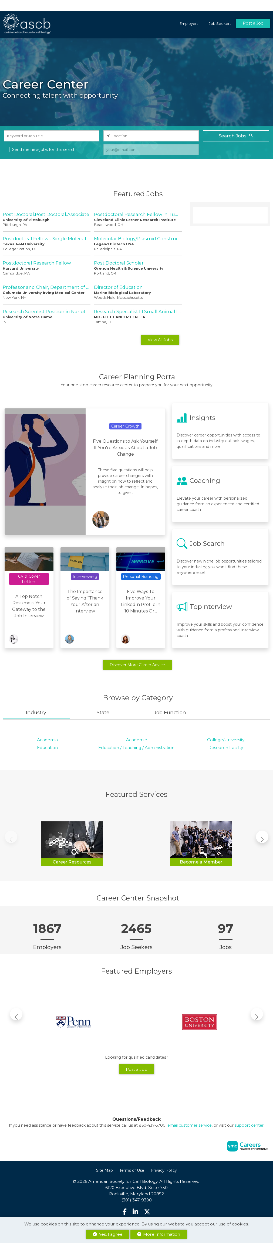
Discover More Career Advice (137, 664)
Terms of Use (131, 1170)
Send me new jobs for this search (44, 149)
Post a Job (253, 23)
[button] (262, 837)
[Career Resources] (72, 842)
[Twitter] (147, 1212)
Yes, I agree (107, 1234)
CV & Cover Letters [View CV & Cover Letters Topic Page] (29, 579)
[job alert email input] (151, 149)
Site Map (104, 1170)
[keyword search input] (51, 135)
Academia (47, 739)
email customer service (189, 1125)
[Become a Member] (201, 842)
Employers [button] (189, 23)
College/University (225, 739)
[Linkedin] (135, 1212)
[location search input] (151, 135)
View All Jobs (160, 339)
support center (249, 1125)
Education (47, 747)
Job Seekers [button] (220, 23)
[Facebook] (124, 1212)
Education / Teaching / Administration (136, 747)
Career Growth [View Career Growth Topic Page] (125, 426)
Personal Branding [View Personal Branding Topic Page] (141, 576)
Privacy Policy (164, 1170)
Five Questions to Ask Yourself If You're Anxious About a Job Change (125, 448)
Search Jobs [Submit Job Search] (235, 135)
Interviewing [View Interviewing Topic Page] (85, 576)
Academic (136, 739)
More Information (158, 1234)
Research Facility (225, 747)
